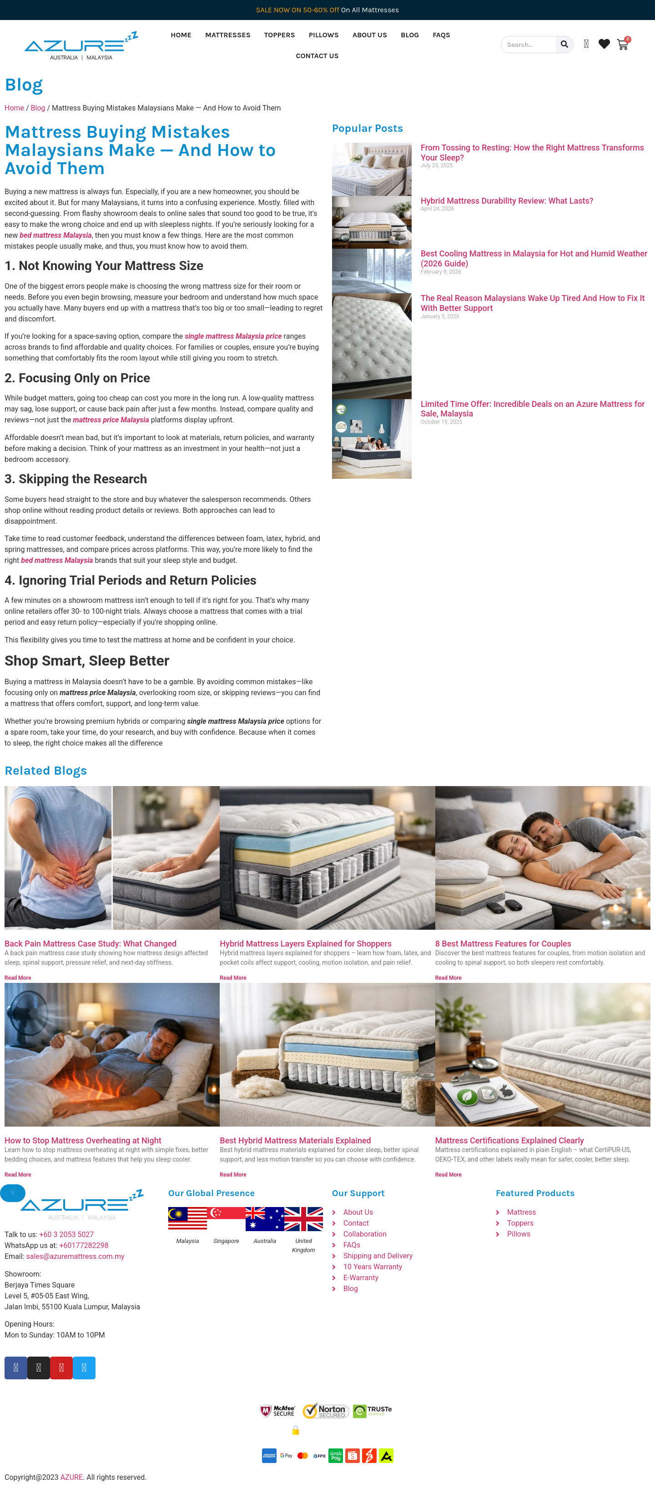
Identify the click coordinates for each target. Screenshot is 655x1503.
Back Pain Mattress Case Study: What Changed (90, 943)
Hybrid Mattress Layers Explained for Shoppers (306, 943)
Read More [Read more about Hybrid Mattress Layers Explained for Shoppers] (233, 978)
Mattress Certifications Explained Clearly (509, 1140)
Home (181, 34)
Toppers (279, 34)
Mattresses (228, 34)
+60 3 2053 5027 (66, 1234)
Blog (410, 34)
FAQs (441, 34)
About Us (370, 34)
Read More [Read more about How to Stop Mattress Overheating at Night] (18, 1175)
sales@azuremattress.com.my (75, 1256)
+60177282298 (83, 1245)
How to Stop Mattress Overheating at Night (83, 1140)
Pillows (324, 34)
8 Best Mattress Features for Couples (503, 943)
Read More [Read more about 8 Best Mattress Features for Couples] (448, 978)
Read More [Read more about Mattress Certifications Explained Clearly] (448, 1175)
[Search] (564, 44)
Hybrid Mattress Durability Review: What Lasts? (507, 200)
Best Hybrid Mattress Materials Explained (295, 1140)
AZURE (71, 1477)
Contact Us (317, 55)
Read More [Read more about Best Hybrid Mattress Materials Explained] (233, 1175)
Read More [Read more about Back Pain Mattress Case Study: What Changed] (18, 978)
